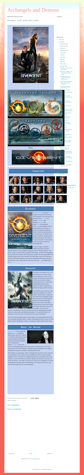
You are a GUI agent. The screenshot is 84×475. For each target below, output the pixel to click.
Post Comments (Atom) (34, 461)
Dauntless (41, 223)
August (62, 52)
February (62, 66)
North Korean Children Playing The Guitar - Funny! (65, 142)
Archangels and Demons (33, 10)
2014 (60, 41)
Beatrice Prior (38, 213)
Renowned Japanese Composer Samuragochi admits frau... (66, 136)
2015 (60, 39)
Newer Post (12, 455)
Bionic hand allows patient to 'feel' (64, 148)
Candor (44, 219)
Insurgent (14, 347)
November (63, 46)
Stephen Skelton (71, 185)
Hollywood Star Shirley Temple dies (65, 113)
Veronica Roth (12, 333)
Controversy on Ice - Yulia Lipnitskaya (65, 117)
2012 (60, 174)
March (62, 63)
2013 (60, 172)
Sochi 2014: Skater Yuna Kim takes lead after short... (66, 73)
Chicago (50, 213)
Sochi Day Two (63, 127)
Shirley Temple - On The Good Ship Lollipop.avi (66, 110)
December (63, 44)
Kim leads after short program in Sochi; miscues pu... (65, 78)
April (61, 61)
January (62, 169)
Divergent (15, 335)
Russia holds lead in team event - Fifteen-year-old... (66, 124)
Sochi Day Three (64, 120)
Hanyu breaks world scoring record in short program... (66, 97)
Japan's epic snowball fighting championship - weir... (66, 153)
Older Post (49, 455)
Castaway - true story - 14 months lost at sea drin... (66, 158)
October (62, 48)
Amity (38, 225)
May (61, 59)
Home (30, 455)
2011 (60, 176)
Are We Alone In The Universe (65, 106)
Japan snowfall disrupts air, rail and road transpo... (66, 131)
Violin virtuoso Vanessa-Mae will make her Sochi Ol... (66, 83)
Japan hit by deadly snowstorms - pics (65, 87)
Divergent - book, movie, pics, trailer (66, 68)
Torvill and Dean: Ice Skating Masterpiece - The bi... (66, 102)
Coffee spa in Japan (65, 90)
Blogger (49, 471)
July (61, 55)
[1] (11, 263)
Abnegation (41, 221)
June (61, 57)
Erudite (37, 227)
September (63, 50)
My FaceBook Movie (65, 145)
